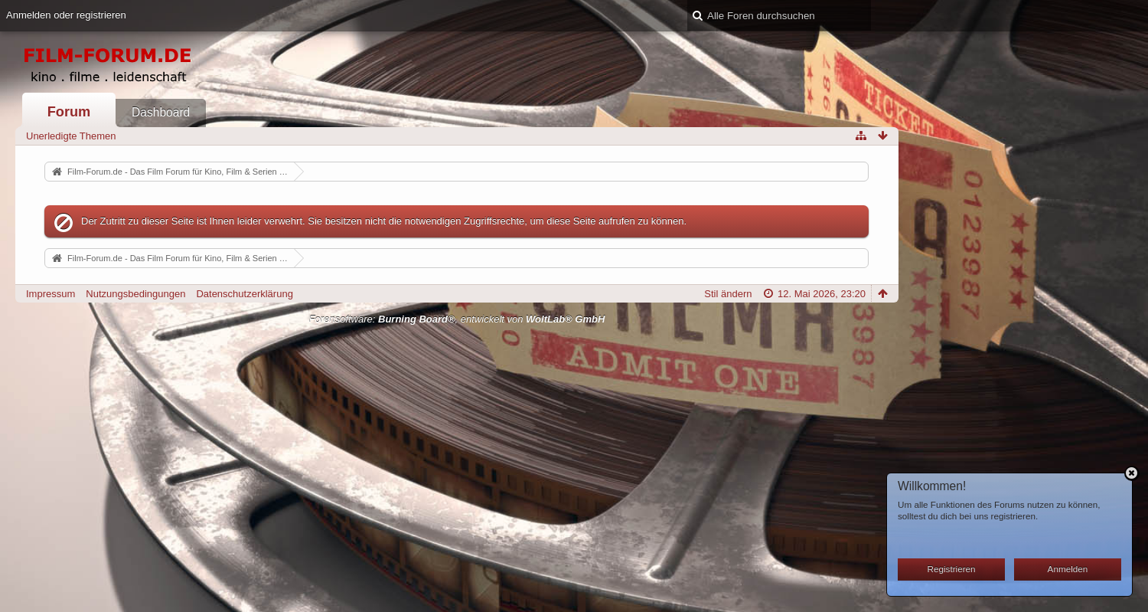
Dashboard (161, 112)
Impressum (50, 293)
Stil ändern (728, 293)
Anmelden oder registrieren (66, 15)
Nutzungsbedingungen (135, 293)
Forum (69, 111)
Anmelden (1068, 569)
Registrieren (952, 569)
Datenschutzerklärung (244, 293)
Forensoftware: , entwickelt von (457, 319)
